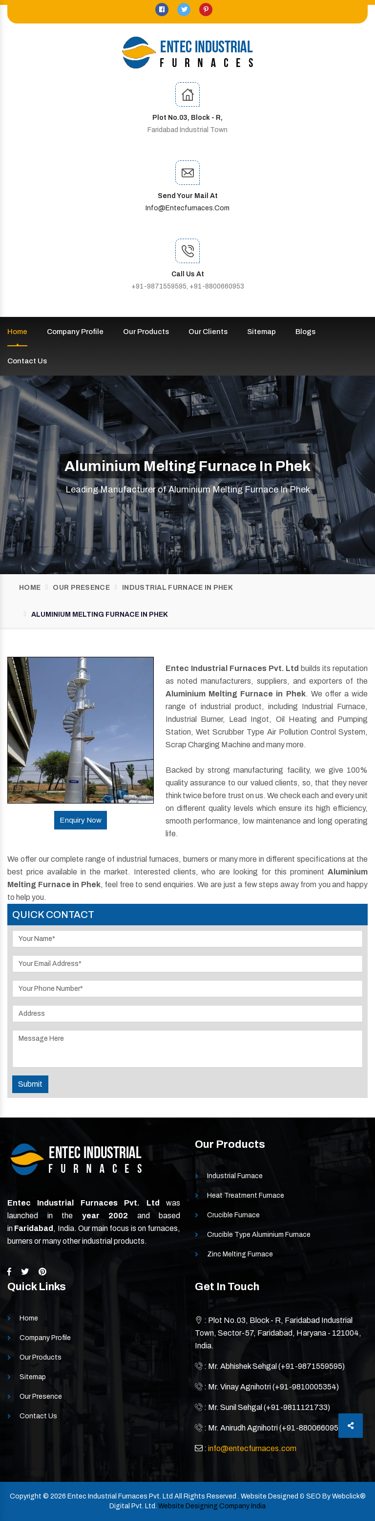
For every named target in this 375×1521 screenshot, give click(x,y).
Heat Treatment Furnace (245, 1195)
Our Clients (208, 332)
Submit (30, 1084)
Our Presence (81, 587)
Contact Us (27, 361)
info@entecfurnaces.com (187, 208)
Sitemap (261, 332)
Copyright (26, 1496)
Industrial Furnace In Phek (177, 587)
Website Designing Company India (212, 1506)
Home (17, 332)
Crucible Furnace (233, 1215)
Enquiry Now (81, 820)
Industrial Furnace (235, 1176)
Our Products (146, 332)
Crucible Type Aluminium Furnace (259, 1234)
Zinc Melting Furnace (240, 1254)
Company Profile (75, 332)
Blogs (305, 332)
